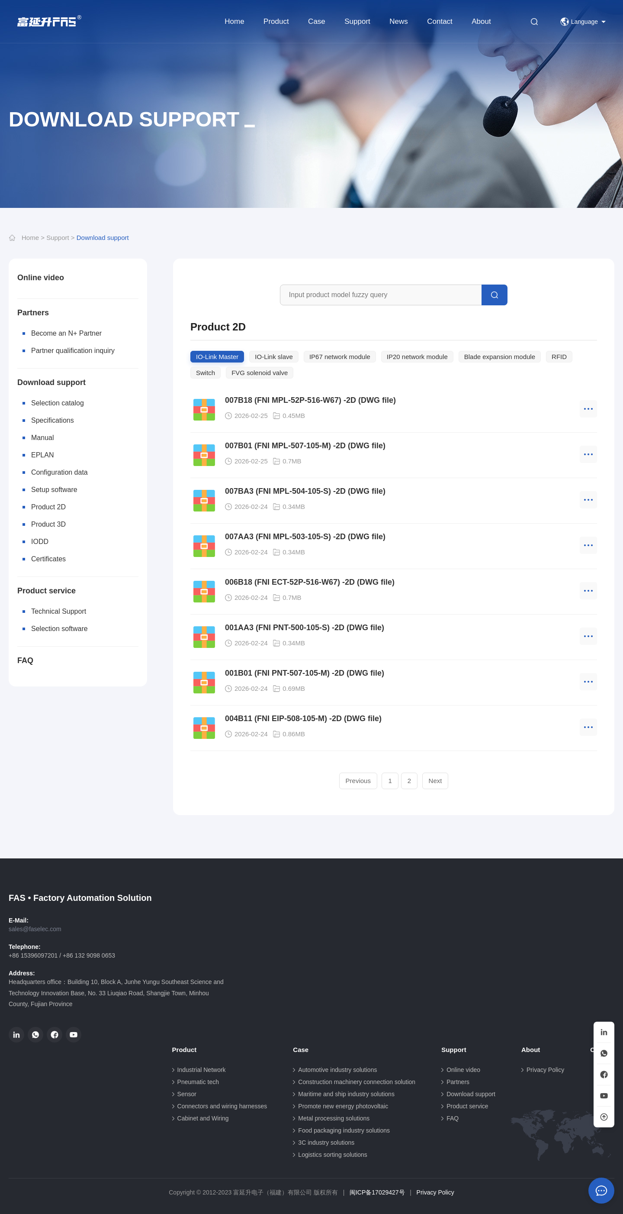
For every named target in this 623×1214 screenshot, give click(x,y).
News (398, 21)
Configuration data (59, 472)
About (481, 21)
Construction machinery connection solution (356, 1081)
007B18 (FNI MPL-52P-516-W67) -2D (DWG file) (310, 400)
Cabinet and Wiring (203, 1118)
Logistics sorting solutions (332, 1154)
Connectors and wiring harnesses (222, 1106)
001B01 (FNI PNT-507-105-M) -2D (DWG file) (304, 673)
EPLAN (42, 455)
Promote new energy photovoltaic (343, 1106)
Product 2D (48, 507)
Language (579, 21)
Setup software (54, 489)
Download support (103, 237)
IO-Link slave (274, 356)
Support (357, 21)
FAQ (25, 660)
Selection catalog (57, 403)
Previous (358, 780)
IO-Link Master (217, 356)
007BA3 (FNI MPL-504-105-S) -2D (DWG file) (305, 491)
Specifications (52, 420)
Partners (33, 312)
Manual (42, 437)
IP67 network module (339, 356)
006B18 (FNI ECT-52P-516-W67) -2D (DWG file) (310, 582)
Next (435, 780)
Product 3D (48, 524)
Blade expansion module (499, 356)
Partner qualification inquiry (73, 350)
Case (316, 21)
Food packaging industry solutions (344, 1130)
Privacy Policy (545, 1069)
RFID (559, 356)
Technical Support (58, 611)
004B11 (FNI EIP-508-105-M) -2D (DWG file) (303, 718)
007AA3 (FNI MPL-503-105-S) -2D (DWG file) (305, 536)
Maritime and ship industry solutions (346, 1094)
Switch (205, 372)
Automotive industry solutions (337, 1069)
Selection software (59, 628)
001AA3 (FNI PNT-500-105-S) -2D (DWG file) (304, 627)
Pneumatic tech (198, 1081)
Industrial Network (201, 1069)
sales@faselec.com (35, 929)
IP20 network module (417, 356)
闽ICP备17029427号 (377, 1192)
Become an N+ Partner (66, 333)
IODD (39, 541)
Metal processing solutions (333, 1118)
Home (234, 21)
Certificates (48, 559)
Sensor (186, 1094)
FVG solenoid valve (259, 372)
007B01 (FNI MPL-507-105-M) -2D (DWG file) (305, 445)
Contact (440, 21)
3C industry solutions (326, 1142)
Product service (46, 590)
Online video (40, 277)
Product (276, 21)
